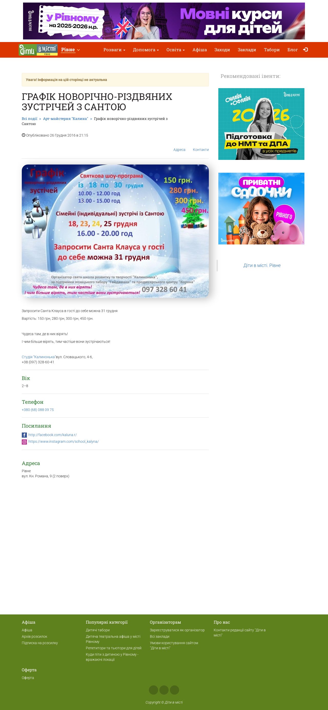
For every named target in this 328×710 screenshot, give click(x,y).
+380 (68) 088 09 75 (38, 410)
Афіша (199, 50)
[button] (70, 49)
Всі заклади (159, 636)
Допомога (146, 50)
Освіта (176, 50)
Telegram (174, 690)
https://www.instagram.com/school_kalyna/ (63, 441)
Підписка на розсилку (40, 643)
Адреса (179, 145)
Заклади (247, 50)
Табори (272, 50)
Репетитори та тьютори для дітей (113, 648)
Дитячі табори (98, 630)
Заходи (222, 50)
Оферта (28, 678)
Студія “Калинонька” (39, 357)
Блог (293, 50)
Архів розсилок (34, 636)
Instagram (164, 690)
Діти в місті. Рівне (262, 265)
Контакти (201, 146)
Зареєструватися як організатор (177, 630)
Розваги (114, 50)
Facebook (153, 690)
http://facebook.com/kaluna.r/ (52, 435)
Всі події (29, 118)
